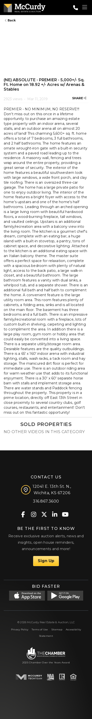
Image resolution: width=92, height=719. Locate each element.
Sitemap (56, 629)
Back (10, 20)
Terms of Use (40, 629)
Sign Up (46, 560)
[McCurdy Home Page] (24, 7)
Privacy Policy (19, 629)
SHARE (79, 98)
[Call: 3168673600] (75, 7)
